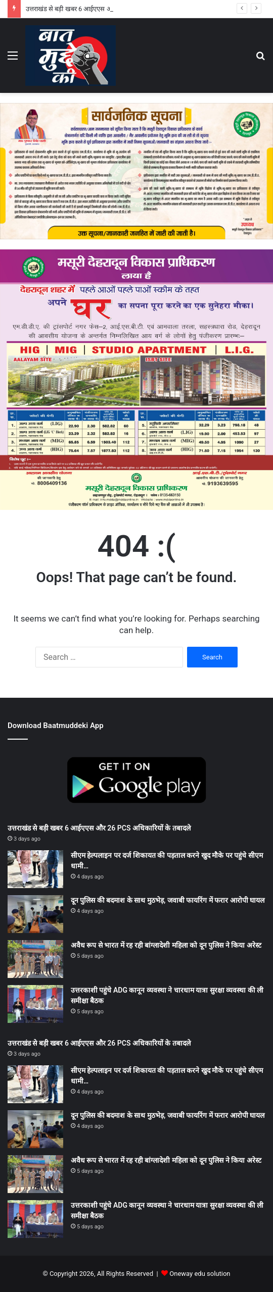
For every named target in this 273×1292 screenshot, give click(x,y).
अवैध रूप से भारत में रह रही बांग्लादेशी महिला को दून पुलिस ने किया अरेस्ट (166, 945)
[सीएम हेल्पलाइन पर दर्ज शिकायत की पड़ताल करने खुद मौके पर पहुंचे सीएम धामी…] (35, 869)
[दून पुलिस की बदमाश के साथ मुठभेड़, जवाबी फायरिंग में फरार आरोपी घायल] (35, 914)
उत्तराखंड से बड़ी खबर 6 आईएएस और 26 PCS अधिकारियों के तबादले (99, 828)
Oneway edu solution (199, 1273)
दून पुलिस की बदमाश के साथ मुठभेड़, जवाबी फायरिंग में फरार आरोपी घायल (167, 900)
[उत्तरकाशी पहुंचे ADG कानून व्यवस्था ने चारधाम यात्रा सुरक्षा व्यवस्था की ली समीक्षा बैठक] (35, 1004)
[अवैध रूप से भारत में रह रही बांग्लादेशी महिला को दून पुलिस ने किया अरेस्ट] (35, 959)
